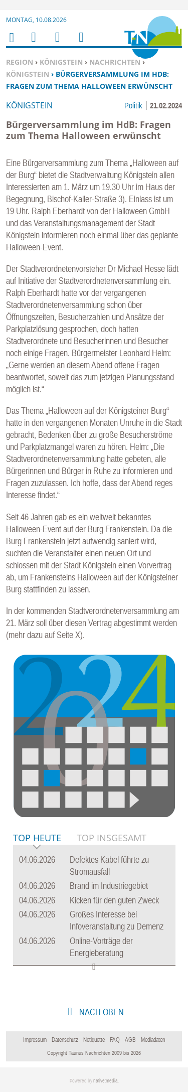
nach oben (100, 1012)
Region (19, 62)
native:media (105, 1080)
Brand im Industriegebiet (109, 885)
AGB (130, 1039)
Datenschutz (65, 1039)
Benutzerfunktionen (80, 43)
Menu (33, 43)
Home (11, 44)
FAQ (115, 1039)
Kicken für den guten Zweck (114, 900)
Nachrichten (114, 62)
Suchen (56, 43)
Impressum (35, 1039)
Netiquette (94, 1039)
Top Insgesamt (111, 837)
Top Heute (37, 838)
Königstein (61, 62)
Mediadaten (153, 1039)
